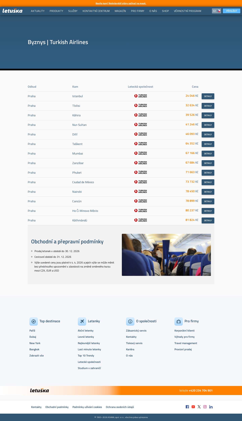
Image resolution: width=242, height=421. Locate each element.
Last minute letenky (89, 349)
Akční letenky (85, 330)
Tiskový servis (134, 343)
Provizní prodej (183, 349)
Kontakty (131, 337)
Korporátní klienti (184, 330)
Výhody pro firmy (184, 337)
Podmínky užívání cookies (87, 406)
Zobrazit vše (36, 355)
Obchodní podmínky (57, 406)
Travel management (185, 343)
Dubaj (32, 337)
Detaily (208, 96)
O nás (129, 355)
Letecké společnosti (89, 362)
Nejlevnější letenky (89, 343)
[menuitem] (38, 11)
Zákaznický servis (136, 330)
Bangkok (34, 349)
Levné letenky (86, 337)
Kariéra (130, 349)
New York (34, 343)
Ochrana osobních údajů (120, 406)
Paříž (32, 330)
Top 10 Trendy (86, 355)
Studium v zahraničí (89, 368)
